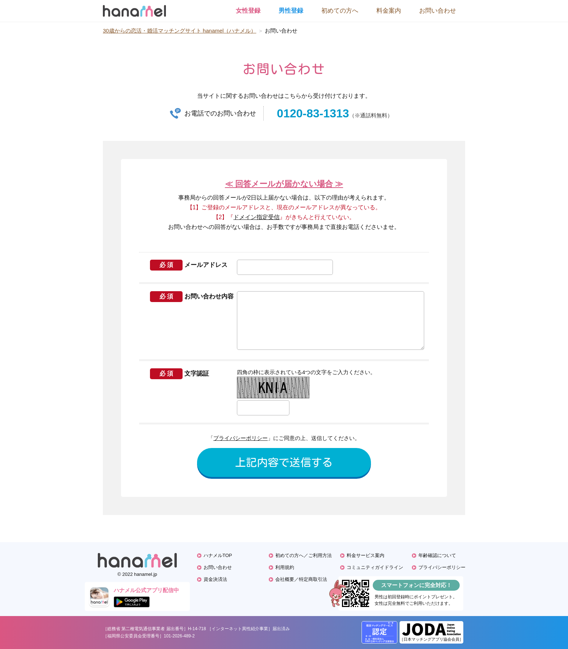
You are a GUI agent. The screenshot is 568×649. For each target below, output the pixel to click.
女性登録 (248, 10)
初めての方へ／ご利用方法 (303, 555)
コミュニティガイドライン (375, 567)
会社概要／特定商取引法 (301, 579)
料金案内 (388, 10)
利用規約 (284, 567)
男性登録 (291, 10)
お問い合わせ (437, 10)
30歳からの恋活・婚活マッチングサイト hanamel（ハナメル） (179, 31)
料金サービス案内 (365, 555)
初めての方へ (339, 10)
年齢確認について (437, 555)
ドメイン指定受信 (256, 217)
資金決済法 (215, 579)
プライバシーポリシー (240, 438)
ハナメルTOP (218, 555)
